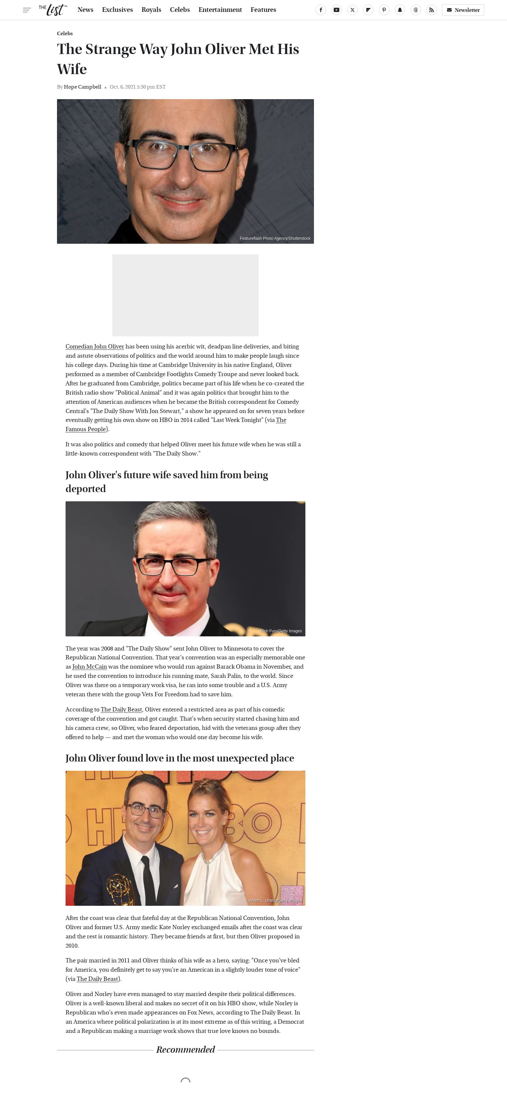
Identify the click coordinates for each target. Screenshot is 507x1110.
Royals (151, 10)
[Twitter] (352, 10)
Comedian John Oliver (95, 346)
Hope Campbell (82, 87)
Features (263, 10)
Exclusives (117, 10)
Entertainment (220, 10)
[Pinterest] (384, 10)
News (86, 10)
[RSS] (431, 10)
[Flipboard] (368, 10)
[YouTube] (336, 10)
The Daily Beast (121, 709)
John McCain (89, 666)
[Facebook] (321, 10)
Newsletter (463, 10)
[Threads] (415, 10)
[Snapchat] (400, 10)
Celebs (180, 10)
